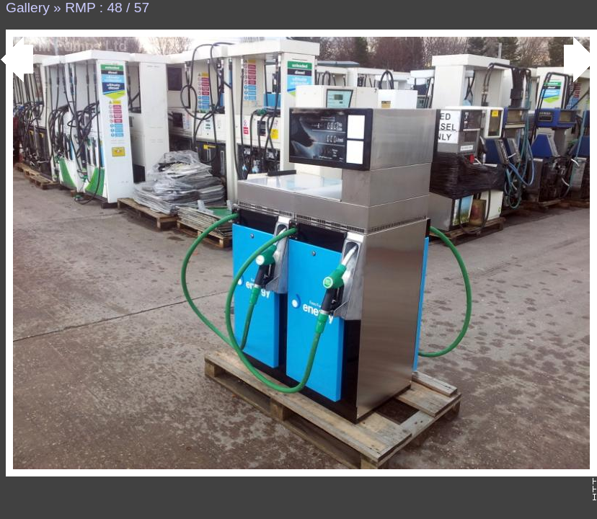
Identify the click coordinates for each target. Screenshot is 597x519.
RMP (80, 7)
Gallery (28, 7)
